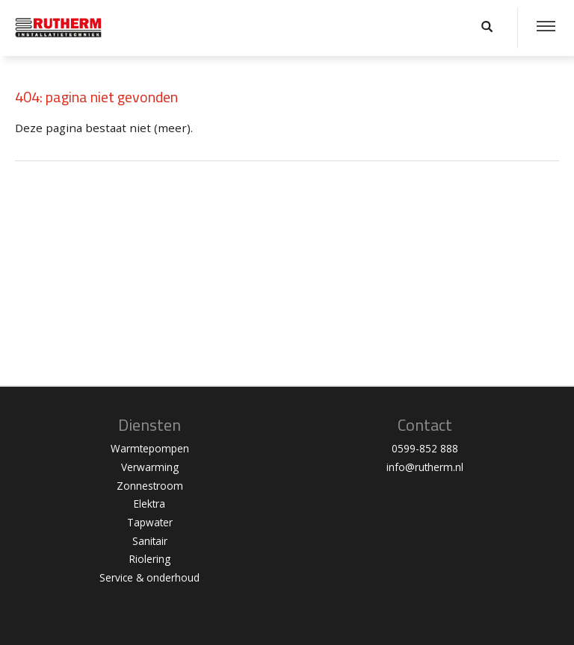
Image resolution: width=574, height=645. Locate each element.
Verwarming (150, 467)
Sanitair (149, 541)
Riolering (149, 559)
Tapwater (150, 522)
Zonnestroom (150, 486)
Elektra (149, 503)
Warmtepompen (150, 448)
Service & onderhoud (149, 577)
